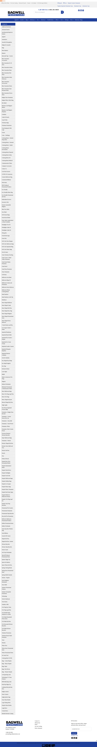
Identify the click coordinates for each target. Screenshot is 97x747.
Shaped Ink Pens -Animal (7, 541)
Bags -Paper (4, 666)
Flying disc (4, 232)
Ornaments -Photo (6, 426)
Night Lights (4, 405)
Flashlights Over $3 (6, 224)
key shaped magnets (6, 363)
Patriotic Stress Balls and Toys (7, 447)
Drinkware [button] (32, 19)
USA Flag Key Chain (6, 607)
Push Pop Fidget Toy (6, 684)
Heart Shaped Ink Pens (7, 308)
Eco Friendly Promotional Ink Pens (7, 196)
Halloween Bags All (6, 280)
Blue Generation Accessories (5, 59)
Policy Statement (38, 728)
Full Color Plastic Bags (7, 249)
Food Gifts (4, 238)
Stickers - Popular (6, 577)
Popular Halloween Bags (7, 478)
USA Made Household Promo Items (7, 618)
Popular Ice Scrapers (6, 483)
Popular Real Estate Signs (7, 492)
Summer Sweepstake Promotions (6, 592)
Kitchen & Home (5, 368)
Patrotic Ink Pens (5, 450)
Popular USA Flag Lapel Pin (7, 500)
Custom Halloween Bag (7, 177)
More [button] (71, 19)
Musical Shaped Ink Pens (7, 402)
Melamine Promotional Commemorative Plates (7, 387)
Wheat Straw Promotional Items (7, 649)
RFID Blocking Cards (6, 681)
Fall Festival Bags (6, 214)
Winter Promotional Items (7, 652)
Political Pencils (5, 458)
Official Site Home (5, 3)
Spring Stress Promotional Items (7, 571)
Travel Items (4, 601)
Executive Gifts (5, 202)
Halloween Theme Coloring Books (6, 290)
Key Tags (4, 366)
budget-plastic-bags (6, 697)
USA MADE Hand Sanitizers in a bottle (6, 613)
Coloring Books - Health (7, 145)
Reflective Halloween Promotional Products (6, 519)
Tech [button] (61, 19)
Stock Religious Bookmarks (5, 581)
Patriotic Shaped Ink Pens (7, 443)
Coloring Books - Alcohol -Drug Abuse (8, 138)
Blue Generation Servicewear (5, 82)
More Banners (5, 50)
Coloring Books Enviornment (5, 148)
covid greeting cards (6, 674)
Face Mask (4, 212)
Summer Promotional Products (6, 588)
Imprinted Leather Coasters (8, 346)
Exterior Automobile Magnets (6, 205)
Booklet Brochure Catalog (7, 713)
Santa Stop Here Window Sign (7, 529)
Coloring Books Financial (7, 152)
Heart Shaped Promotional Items (7, 317)
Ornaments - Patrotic (6, 440)
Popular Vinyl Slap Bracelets (6, 504)
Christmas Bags (5, 122)
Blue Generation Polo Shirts (6, 73)
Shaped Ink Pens (5, 538)
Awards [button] (21, 19)
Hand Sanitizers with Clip (7, 297)
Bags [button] (27, 19)
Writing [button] (66, 19)
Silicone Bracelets (6, 544)
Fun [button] (38, 19)
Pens (3, 456)
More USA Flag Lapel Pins (8, 394)
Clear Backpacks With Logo (7, 129)
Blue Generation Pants (7, 70)
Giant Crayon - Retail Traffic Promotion (6, 258)
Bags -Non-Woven (6, 669)
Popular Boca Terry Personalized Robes (6, 462)
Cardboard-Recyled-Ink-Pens (7, 688)
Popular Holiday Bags (6, 481)
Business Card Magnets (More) (7, 106)
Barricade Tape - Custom (7, 56)
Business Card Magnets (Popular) (7, 111)
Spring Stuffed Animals (7, 574)
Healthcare (4, 299)
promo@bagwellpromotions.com (13, 734)
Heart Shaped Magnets (7, 313)
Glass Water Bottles (6, 699)
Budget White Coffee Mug (7, 100)
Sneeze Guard (5, 549)
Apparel (3, 36)
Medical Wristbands (6, 384)
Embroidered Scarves (6, 199)
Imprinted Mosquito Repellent (6, 350)
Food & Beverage (6, 235)
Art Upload (33, 3)
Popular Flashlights (6, 472)
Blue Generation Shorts (7, 86)
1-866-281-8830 (9, 732)
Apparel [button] (16, 19)
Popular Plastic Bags (6, 486)
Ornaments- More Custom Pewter (7, 430)
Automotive (4, 39)
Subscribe (74, 733)
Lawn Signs (4, 371)
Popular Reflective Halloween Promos (6, 495)
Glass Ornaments (5, 271)
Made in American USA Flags (7, 378)
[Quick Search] (47, 12)
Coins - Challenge (6, 135)
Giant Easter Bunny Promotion (6, 262)
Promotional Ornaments (7, 510)
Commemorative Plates (7, 163)
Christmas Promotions (7, 125)
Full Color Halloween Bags (8, 243)
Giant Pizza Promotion (7, 269)
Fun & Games (5, 252)
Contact (28, 3)
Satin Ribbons (5, 533)
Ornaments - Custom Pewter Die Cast (6, 417)
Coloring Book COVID (7, 658)
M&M (3, 374)
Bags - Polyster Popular (7, 671)
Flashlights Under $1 (6, 227)
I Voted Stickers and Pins (7, 325)
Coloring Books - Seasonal (7, 142)
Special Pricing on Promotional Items (6, 556)
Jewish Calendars (5, 357)
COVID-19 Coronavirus (7, 174)
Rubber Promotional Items (7, 523)
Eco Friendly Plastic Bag (7, 192)
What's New (4, 645)
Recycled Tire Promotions (7, 516)
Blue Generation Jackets (7, 67)
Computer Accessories (7, 166)
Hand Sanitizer (5, 294)
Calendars (4, 114)
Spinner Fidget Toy (6, 559)
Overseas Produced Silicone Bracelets (6, 434)
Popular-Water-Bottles (7, 705)
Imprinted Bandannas (6, 332)
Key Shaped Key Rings (7, 360)
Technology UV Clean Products (7, 678)
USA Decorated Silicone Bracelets (7, 625)
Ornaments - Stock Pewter (7, 423)
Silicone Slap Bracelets (7, 547)
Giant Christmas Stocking (7, 254)
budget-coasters (5, 691)
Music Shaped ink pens (7, 399)
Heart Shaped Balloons (7, 302)
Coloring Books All (6, 157)
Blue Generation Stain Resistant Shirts (6, 89)
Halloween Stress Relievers (8, 287)
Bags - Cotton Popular (7, 660)
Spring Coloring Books (7, 567)
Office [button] (57, 19)
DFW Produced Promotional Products (6, 186)
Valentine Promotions (6, 632)
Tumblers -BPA (5, 604)
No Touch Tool (5, 655)
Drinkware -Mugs (79, 19)
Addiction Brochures (6, 26)
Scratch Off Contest (6, 536)
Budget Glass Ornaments (7, 97)
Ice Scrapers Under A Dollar (6, 328)
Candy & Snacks (5, 117)
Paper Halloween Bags (7, 437)
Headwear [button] (43, 19)
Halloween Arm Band (6, 277)
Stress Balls (4, 584)
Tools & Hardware (6, 599)
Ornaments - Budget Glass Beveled (7, 413)
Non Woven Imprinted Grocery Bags (7, 408)
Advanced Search (22, 3)
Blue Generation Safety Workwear (7, 78)
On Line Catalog (14, 3)
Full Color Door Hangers (7, 241)
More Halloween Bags (7, 391)
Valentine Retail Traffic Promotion (7, 636)
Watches (4, 642)
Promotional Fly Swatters (7, 508)
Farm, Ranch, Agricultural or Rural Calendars (7, 221)
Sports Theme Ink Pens (7, 565)
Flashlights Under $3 (6, 230)
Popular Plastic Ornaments (7, 489)
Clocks (3, 132)
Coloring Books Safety (7, 155)
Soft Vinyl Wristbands (6, 552)
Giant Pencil (4, 266)
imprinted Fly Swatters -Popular (7, 338)
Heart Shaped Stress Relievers (6, 321)
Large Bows (4, 708)
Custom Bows (5, 710)
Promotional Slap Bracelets (8, 513)
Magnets (4, 381)
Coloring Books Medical (7, 160)
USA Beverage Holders (42, 3)
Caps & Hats (4, 119)
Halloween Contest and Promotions (7, 283)
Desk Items (4, 182)
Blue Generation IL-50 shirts (7, 63)
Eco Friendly (4, 189)
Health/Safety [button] (50, 19)
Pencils (3, 453)
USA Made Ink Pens (6, 621)
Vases (3, 640)
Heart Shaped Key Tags (7, 310)
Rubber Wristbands (6, 526)
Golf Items (4, 274)
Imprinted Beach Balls (7, 334)
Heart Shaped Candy (6, 305)
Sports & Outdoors (6, 562)
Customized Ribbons (6, 179)
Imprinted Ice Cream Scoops (6, 342)
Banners (3, 53)
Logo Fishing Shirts (6, 702)
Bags (3, 47)
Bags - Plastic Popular (6, 663)
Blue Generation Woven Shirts (7, 94)
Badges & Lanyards (6, 45)
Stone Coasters (5, 694)
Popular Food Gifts (6, 475)
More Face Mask (5, 209)
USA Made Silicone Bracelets (6, 629)
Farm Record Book (6, 217)
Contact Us (4, 168)
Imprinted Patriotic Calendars (6, 354)
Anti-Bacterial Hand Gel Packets (7, 33)
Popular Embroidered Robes (6, 466)
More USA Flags (5, 396)
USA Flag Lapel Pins (6, 610)
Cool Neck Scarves (6, 171)
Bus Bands (4, 103)
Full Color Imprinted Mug (7, 246)
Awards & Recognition (7, 42)
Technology (4, 596)
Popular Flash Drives (6, 470)
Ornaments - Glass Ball (7, 420)
